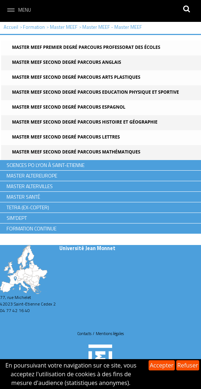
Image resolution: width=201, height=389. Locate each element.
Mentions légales (110, 334)
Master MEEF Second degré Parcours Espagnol (68, 107)
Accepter (161, 365)
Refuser (187, 365)
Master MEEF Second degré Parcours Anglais (66, 62)
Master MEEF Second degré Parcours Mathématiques (76, 152)
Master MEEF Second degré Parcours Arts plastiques (76, 77)
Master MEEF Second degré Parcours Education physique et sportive (95, 92)
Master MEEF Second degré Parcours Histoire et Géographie (84, 122)
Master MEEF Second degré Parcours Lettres (66, 137)
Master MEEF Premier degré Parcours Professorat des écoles (86, 47)
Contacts (84, 334)
